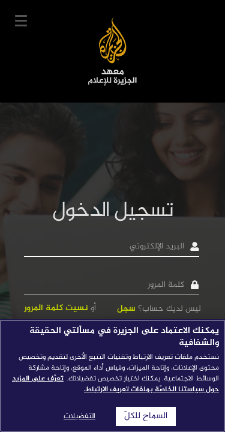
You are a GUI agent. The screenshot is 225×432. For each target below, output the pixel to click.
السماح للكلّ (145, 416)
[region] (112, 375)
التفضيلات (79, 416)
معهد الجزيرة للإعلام (112, 51)
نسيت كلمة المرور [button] (56, 308)
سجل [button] (126, 309)
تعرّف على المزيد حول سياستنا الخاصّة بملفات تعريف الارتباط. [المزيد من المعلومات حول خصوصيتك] (115, 384)
